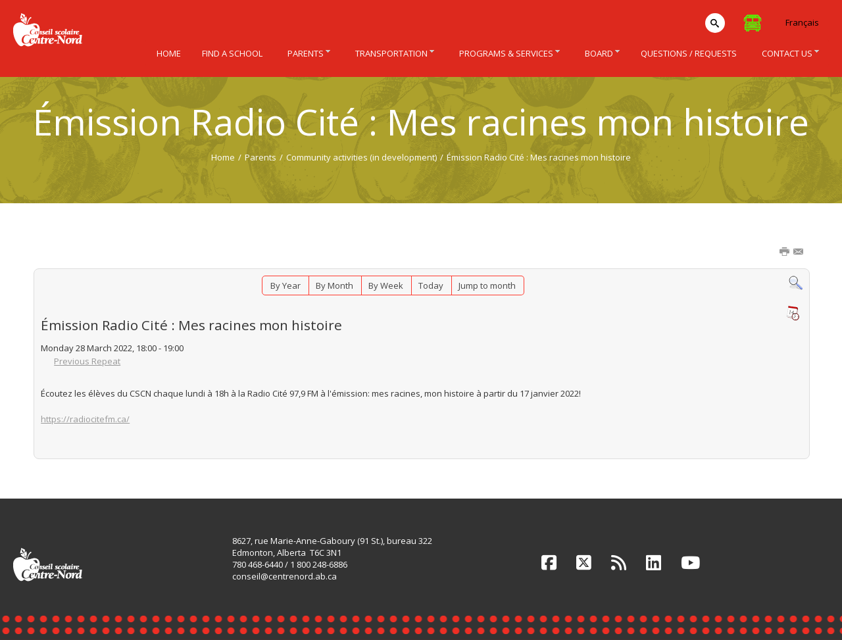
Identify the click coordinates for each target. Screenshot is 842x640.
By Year (285, 285)
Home (223, 157)
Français (802, 22)
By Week (385, 285)
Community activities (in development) (361, 157)
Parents (260, 157)
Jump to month (487, 285)
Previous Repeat (87, 361)
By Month (334, 285)
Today (430, 285)
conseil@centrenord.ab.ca (284, 576)
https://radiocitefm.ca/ (85, 419)
